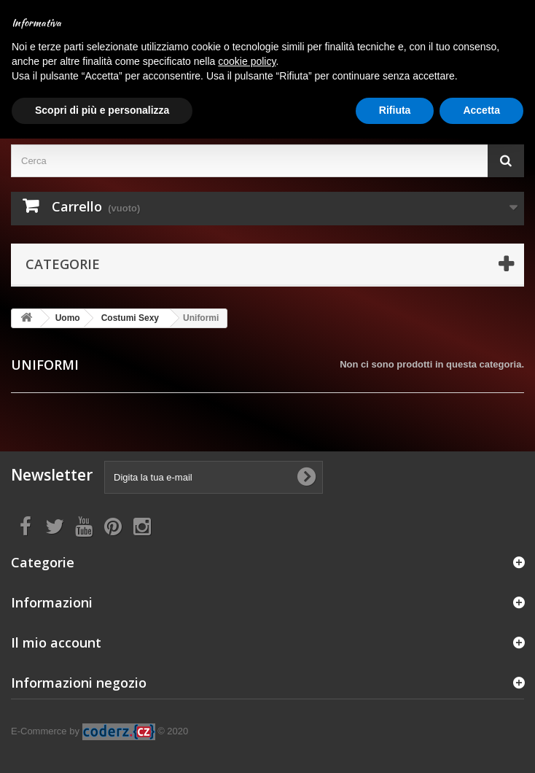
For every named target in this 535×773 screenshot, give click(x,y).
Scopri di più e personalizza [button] (102, 110)
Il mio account (56, 642)
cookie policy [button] (247, 61)
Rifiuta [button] (395, 110)
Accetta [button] (481, 110)
